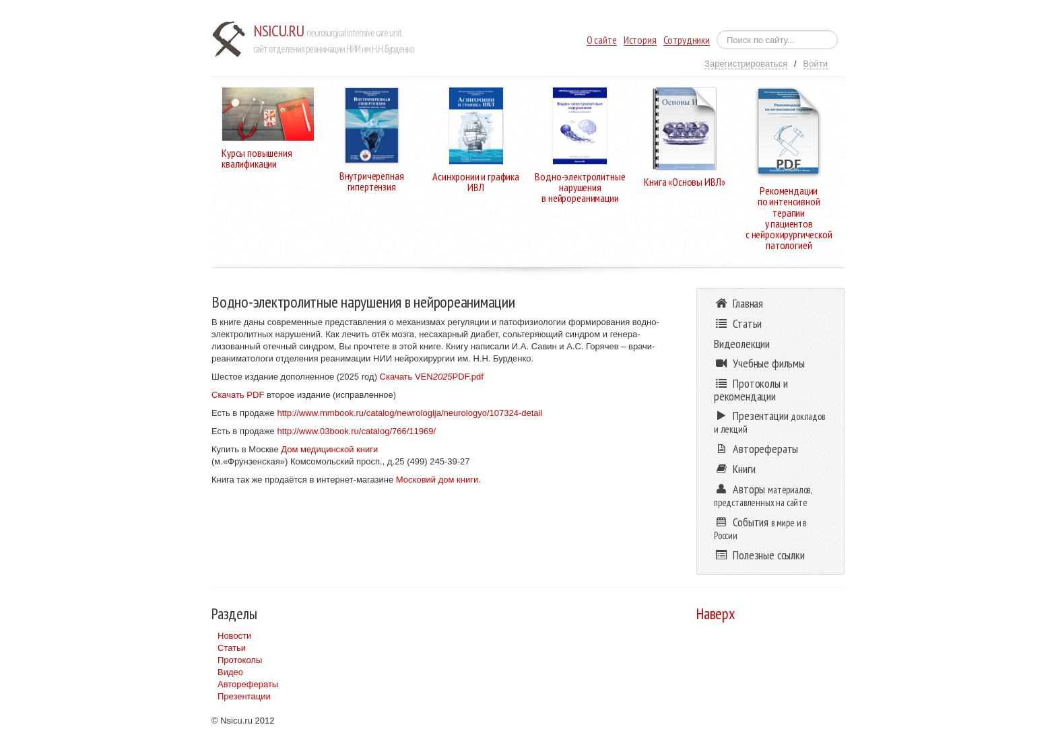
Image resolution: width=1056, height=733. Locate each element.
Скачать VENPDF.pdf (432, 377)
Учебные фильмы (759, 363)
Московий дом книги (437, 480)
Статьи (232, 648)
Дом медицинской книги (329, 449)
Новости (234, 636)
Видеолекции (742, 343)
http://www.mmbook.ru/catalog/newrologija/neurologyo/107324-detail (409, 413)
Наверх (715, 613)
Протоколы (240, 660)
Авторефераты (248, 684)
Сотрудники (686, 40)
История (640, 40)
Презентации (244, 696)
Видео (230, 672)
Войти (815, 64)
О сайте (602, 40)
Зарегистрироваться (745, 64)
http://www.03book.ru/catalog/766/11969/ (356, 431)
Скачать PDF (237, 395)
